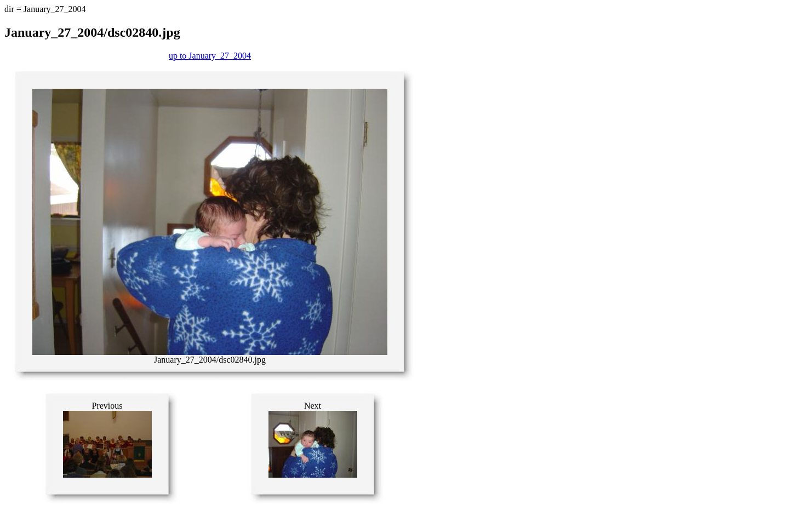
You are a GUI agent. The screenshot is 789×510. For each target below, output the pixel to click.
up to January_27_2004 (210, 55)
